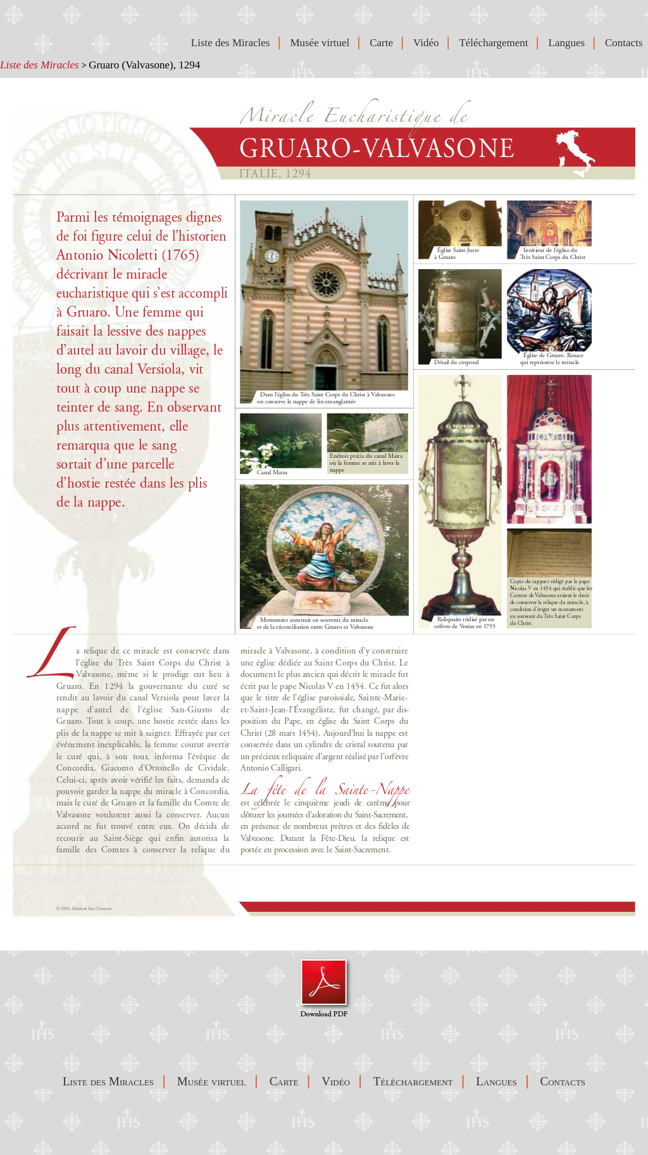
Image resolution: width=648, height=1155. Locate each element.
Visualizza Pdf (324, 987)
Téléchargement (496, 43)
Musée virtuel (322, 43)
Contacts (626, 43)
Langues (569, 43)
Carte (384, 43)
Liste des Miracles (39, 65)
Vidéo (428, 43)
